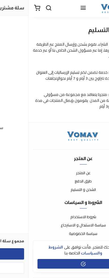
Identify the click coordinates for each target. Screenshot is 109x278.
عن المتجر (54, 173)
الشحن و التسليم (54, 190)
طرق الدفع (54, 181)
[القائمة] (54, 8)
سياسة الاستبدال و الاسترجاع (54, 225)
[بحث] (20, 8)
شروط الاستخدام (55, 217)
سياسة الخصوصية (54, 234)
